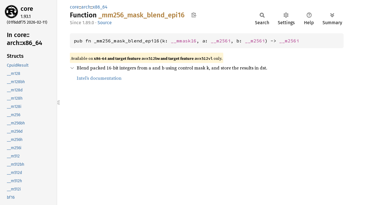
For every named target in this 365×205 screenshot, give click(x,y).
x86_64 (100, 7)
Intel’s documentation (99, 78)
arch (85, 7)
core (27, 9)
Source (105, 22)
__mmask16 (183, 41)
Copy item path (193, 15)
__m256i (221, 41)
